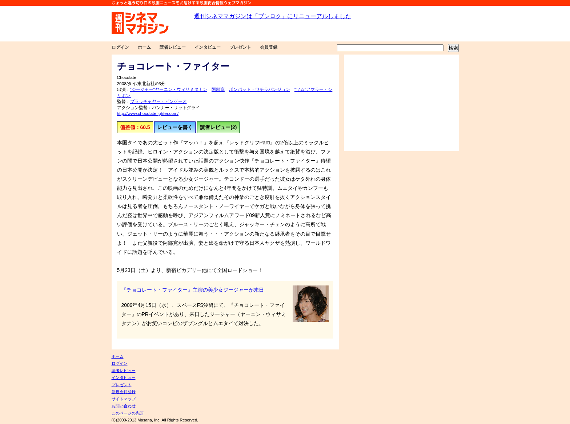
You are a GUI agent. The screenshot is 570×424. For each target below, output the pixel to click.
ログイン (120, 47)
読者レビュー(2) (218, 127)
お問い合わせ (124, 406)
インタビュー (207, 47)
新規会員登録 (124, 391)
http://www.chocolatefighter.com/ (148, 113)
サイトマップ (124, 399)
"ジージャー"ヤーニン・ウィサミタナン (168, 89)
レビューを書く (175, 127)
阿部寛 (218, 89)
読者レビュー (173, 47)
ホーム (144, 47)
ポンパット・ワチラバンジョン (259, 89)
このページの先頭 (128, 413)
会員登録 (268, 47)
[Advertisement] (401, 102)
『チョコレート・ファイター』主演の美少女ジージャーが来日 (192, 290)
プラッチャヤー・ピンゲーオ (158, 101)
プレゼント (240, 47)
